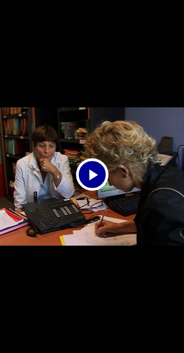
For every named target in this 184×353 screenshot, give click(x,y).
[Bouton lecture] (92, 174)
